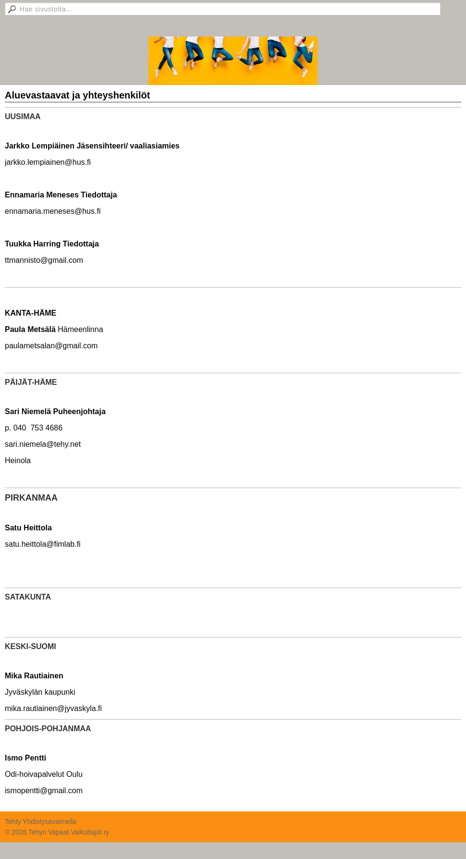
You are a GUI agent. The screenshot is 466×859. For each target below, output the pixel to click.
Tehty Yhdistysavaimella (40, 821)
